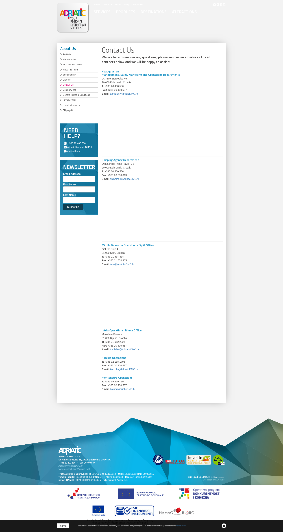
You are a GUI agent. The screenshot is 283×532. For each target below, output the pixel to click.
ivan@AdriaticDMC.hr (122, 264)
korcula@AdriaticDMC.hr (124, 369)
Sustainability (69, 75)
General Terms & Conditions (76, 95)
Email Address (72, 173)
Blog (126, 4)
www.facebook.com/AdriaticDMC (74, 469)
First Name (69, 184)
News (118, 4)
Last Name (69, 195)
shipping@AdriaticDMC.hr (124, 179)
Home (97, 4)
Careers (67, 80)
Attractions (184, 12)
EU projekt (68, 110)
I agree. (63, 525)
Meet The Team (70, 69)
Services (102, 12)
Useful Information (71, 105)
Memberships (69, 59)
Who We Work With (72, 64)
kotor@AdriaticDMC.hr (122, 389)
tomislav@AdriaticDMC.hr (124, 349)
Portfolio (67, 54)
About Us (107, 4)
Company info (69, 90)
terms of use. (182, 526)
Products (125, 12)
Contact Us (137, 4)
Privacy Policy (69, 100)
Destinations (154, 12)
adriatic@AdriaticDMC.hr (124, 93)
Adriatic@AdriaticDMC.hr (80, 147)
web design (207, 480)
